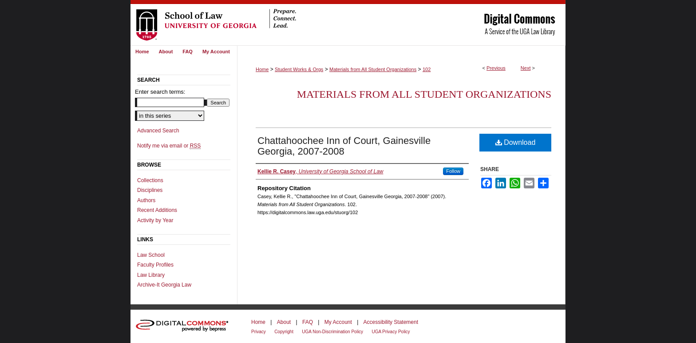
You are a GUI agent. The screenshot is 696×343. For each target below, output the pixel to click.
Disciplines (149, 190)
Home (262, 69)
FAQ (307, 322)
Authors (146, 200)
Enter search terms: (160, 91)
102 (427, 69)
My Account (338, 322)
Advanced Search (158, 131)
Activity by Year (155, 220)
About (284, 322)
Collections (150, 180)
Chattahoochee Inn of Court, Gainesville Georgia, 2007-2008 (344, 146)
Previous (496, 68)
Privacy (258, 331)
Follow (453, 171)
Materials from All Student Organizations (372, 69)
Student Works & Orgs (299, 69)
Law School (151, 255)
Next (526, 68)
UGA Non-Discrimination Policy (332, 331)
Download (515, 142)
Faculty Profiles (155, 265)
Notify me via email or (169, 146)
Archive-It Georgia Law (164, 285)
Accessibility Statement (391, 322)
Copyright (283, 331)
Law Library (151, 275)
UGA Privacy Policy (391, 331)
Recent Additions (157, 210)
